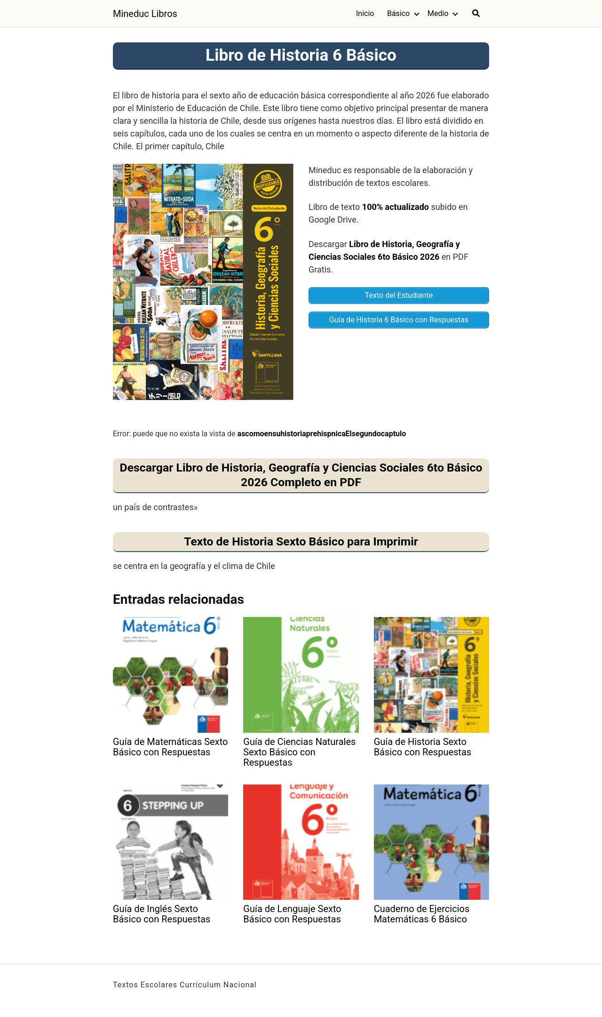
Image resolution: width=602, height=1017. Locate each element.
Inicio (365, 13)
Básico (398, 13)
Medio (438, 13)
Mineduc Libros (145, 13)
